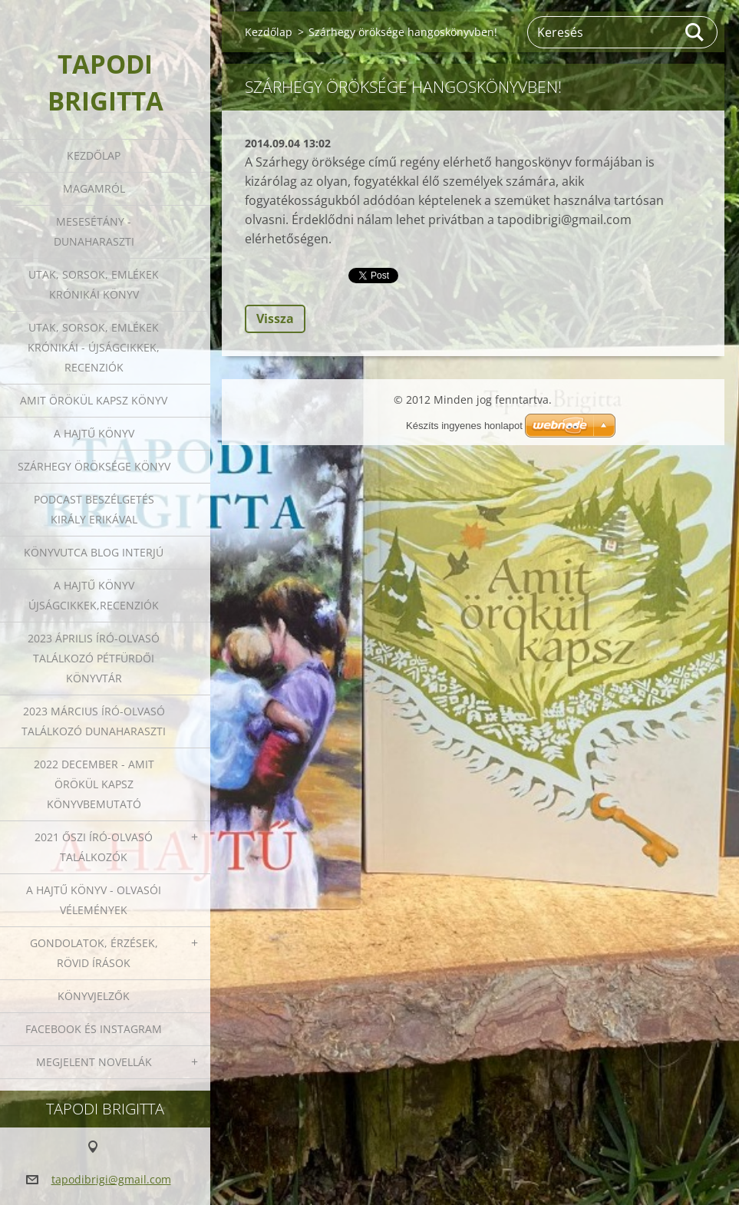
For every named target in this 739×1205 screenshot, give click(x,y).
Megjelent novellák (94, 1062)
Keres (695, 32)
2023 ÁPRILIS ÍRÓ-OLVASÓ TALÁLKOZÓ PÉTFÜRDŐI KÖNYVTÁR (94, 658)
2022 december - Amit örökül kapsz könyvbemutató (94, 784)
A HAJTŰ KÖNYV (94, 433)
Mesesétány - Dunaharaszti (94, 231)
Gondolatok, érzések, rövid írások (94, 953)
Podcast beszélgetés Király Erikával (94, 509)
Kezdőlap (93, 155)
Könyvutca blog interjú (93, 552)
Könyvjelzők (94, 996)
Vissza (275, 318)
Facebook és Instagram (93, 1029)
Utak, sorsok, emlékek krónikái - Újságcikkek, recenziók (94, 347)
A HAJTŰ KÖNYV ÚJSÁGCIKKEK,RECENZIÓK (93, 595)
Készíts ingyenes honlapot (464, 425)
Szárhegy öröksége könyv (94, 466)
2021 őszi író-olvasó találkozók (94, 847)
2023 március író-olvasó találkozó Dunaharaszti (93, 721)
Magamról (94, 188)
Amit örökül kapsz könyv (93, 400)
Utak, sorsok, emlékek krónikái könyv (93, 284)
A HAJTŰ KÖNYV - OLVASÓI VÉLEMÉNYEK (93, 900)
